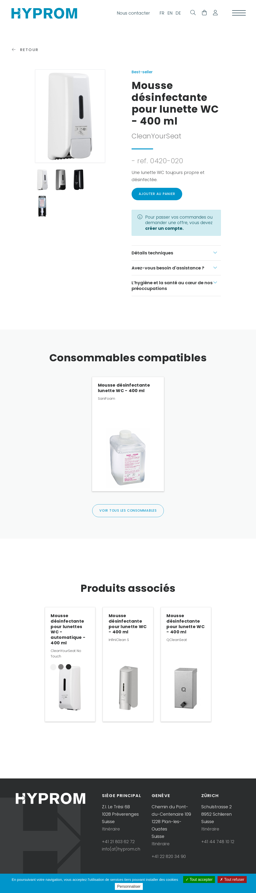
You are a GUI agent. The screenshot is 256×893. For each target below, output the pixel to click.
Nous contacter (132, 13)
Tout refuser (232, 879)
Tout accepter (199, 879)
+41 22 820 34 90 (169, 860)
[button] (213, 14)
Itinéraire (111, 832)
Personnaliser (129, 886)
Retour (25, 52)
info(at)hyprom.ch (121, 852)
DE (176, 13)
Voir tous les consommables (128, 513)
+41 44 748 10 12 (217, 845)
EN (168, 13)
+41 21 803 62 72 (118, 845)
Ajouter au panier (157, 196)
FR (160, 13)
